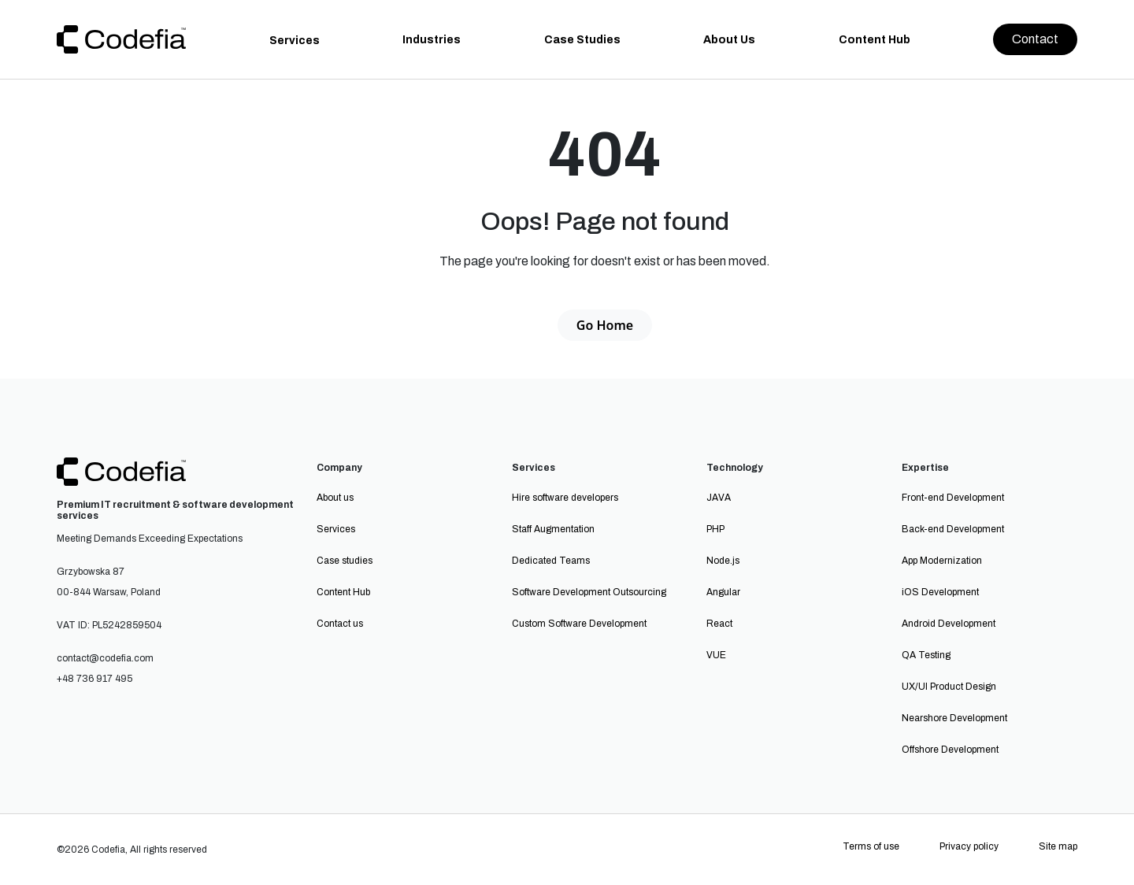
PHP (715, 529)
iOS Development (940, 592)
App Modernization (942, 560)
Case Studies (582, 40)
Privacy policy (969, 846)
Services (294, 40)
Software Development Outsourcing (589, 592)
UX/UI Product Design (949, 686)
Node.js (722, 560)
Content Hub (874, 40)
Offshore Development (950, 749)
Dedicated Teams (551, 560)
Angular (723, 592)
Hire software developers (565, 497)
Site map (1058, 846)
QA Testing (926, 655)
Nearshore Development (954, 718)
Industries (431, 40)
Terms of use (871, 846)
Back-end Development (953, 529)
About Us (729, 40)
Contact (1035, 39)
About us (335, 497)
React (719, 623)
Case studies (344, 560)
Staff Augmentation (553, 529)
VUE (716, 655)
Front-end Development (953, 497)
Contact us (340, 623)
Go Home (604, 325)
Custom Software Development (579, 623)
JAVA (718, 497)
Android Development (948, 623)
